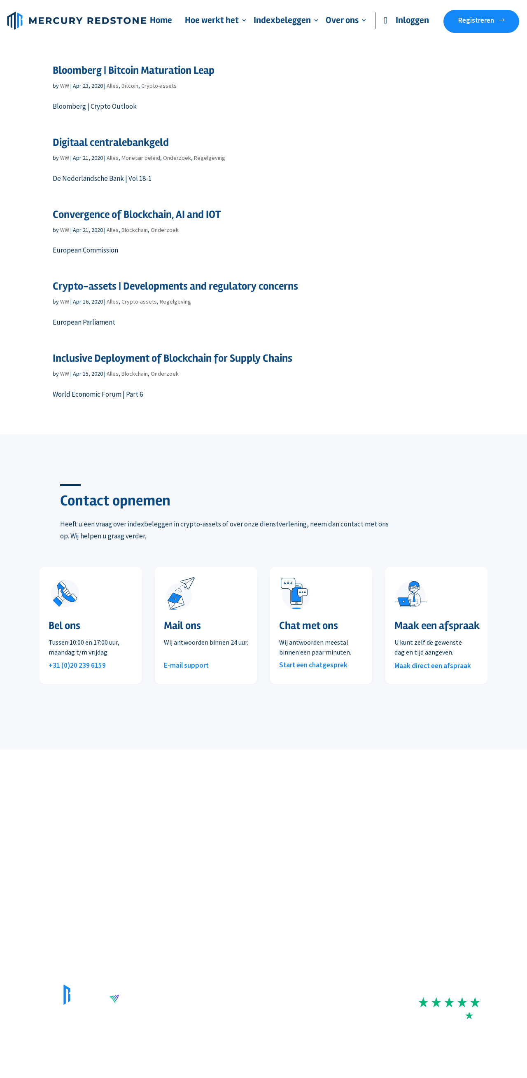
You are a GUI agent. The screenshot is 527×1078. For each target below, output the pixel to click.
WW (64, 85)
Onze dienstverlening (56, 823)
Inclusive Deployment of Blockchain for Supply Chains (172, 358)
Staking (37, 874)
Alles (113, 85)
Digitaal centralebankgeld (111, 142)
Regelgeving (209, 157)
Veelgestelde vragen (55, 891)
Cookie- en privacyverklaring (358, 1044)
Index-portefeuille (171, 823)
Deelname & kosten (54, 840)
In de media (280, 857)
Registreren (476, 20)
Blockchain (134, 230)
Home (161, 21)
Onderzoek (177, 157)
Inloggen (412, 20)
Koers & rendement (172, 840)
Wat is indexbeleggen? (176, 857)
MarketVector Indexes (175, 874)
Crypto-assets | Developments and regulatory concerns (175, 286)
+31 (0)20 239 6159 (77, 665)
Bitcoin (129, 85)
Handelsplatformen (54, 857)
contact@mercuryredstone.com (451, 892)
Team (272, 823)
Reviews (275, 874)
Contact (275, 891)
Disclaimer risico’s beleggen (211, 1044)
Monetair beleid (140, 157)
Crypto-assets (159, 85)
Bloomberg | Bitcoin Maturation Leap (134, 70)
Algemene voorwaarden (284, 1044)
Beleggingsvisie (286, 840)
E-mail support (186, 665)
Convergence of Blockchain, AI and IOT (137, 214)
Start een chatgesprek (313, 664)
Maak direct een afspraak (432, 665)
